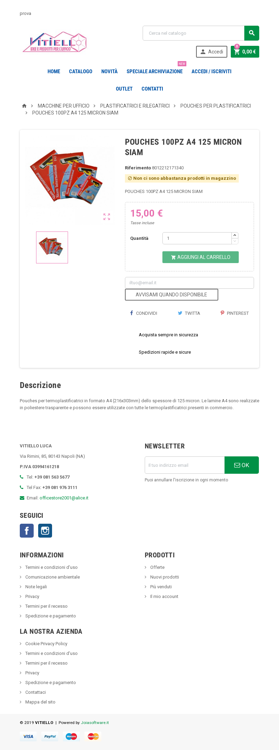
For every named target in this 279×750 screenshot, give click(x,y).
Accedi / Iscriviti (211, 71)
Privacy (31, 596)
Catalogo (80, 71)
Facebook (27, 531)
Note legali (35, 586)
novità (109, 71)
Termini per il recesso (46, 606)
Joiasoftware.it (95, 722)
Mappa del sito (40, 702)
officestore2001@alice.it (64, 497)
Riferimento (138, 167)
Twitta (189, 313)
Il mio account (163, 596)
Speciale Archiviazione (156, 69)
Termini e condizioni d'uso (51, 567)
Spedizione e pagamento (50, 615)
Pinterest (235, 313)
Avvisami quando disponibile (171, 294)
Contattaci (35, 692)
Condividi (143, 313)
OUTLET (124, 89)
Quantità (139, 238)
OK (241, 465)
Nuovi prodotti (164, 577)
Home (54, 71)
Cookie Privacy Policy (45, 643)
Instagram (45, 531)
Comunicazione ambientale (52, 577)
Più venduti (160, 586)
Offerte (156, 567)
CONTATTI (152, 89)
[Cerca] (201, 33)
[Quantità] (197, 238)
